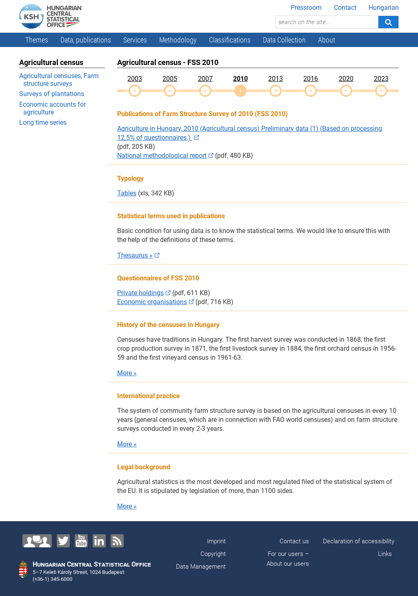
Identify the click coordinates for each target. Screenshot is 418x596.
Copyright (213, 554)
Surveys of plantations (51, 94)
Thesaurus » (135, 255)
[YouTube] (81, 540)
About (326, 40)
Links (385, 554)
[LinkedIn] (99, 540)
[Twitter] (63, 540)
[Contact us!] (37, 540)
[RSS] (117, 540)
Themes (36, 40)
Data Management (201, 566)
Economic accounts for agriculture (52, 108)
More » (127, 373)
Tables (126, 193)
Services (135, 40)
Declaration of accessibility (358, 541)
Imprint (216, 541)
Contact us (294, 541)
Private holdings (140, 293)
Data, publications (85, 40)
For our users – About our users (287, 558)
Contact (345, 7)
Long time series (43, 122)
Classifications (230, 40)
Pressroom (306, 7)
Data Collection (284, 40)
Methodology (178, 40)
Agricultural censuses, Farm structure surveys (59, 79)
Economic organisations (152, 302)
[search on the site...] (327, 22)
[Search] (388, 22)
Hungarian (384, 7)
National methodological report (162, 155)
